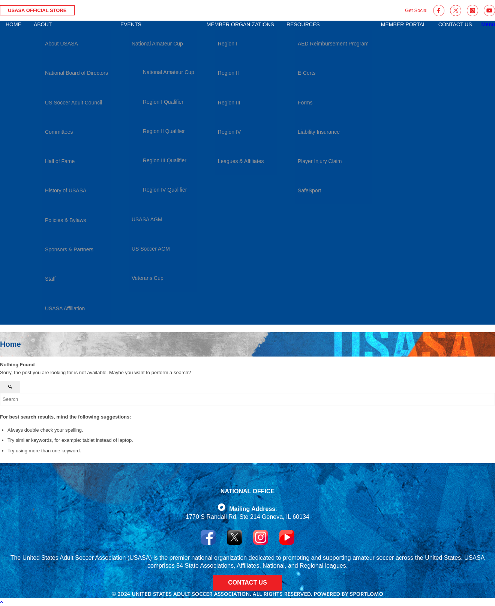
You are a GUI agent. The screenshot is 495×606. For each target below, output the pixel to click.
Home (10, 344)
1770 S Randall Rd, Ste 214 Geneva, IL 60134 (247, 517)
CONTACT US (247, 582)
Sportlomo (366, 594)
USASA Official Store (37, 10)
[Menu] (488, 24)
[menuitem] (13, 173)
